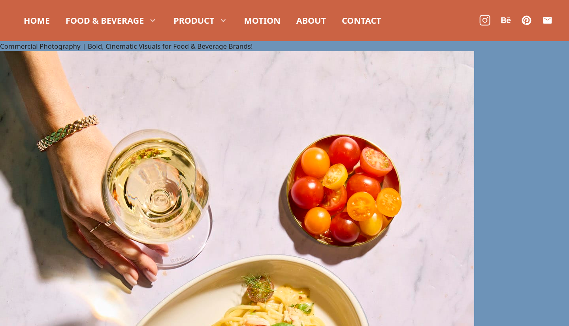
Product (200, 20)
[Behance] (506, 20)
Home (37, 20)
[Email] (547, 20)
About (311, 20)
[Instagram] (485, 20)
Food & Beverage (112, 20)
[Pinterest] (526, 20)
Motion (262, 20)
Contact (361, 20)
